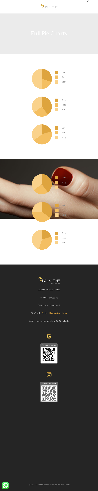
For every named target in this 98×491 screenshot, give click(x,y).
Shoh (44, 313)
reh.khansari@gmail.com (56, 313)
